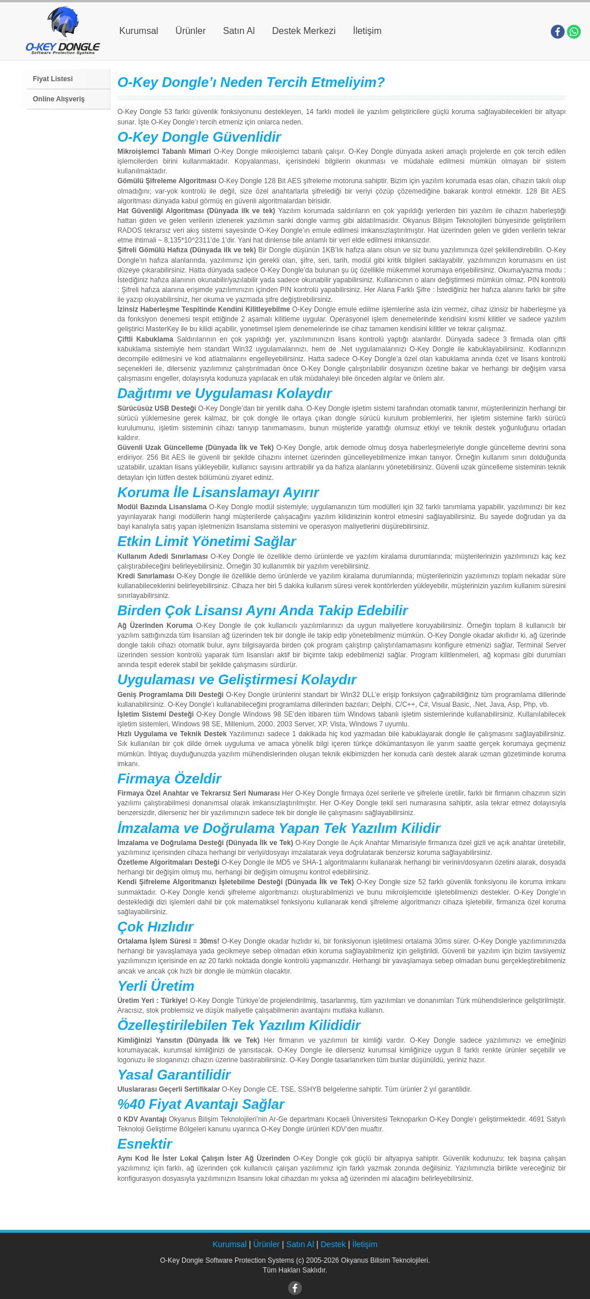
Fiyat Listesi (53, 79)
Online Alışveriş (59, 99)
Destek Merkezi (303, 31)
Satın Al (239, 31)
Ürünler (191, 31)
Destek (333, 1244)
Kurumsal (138, 31)
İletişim (367, 31)
